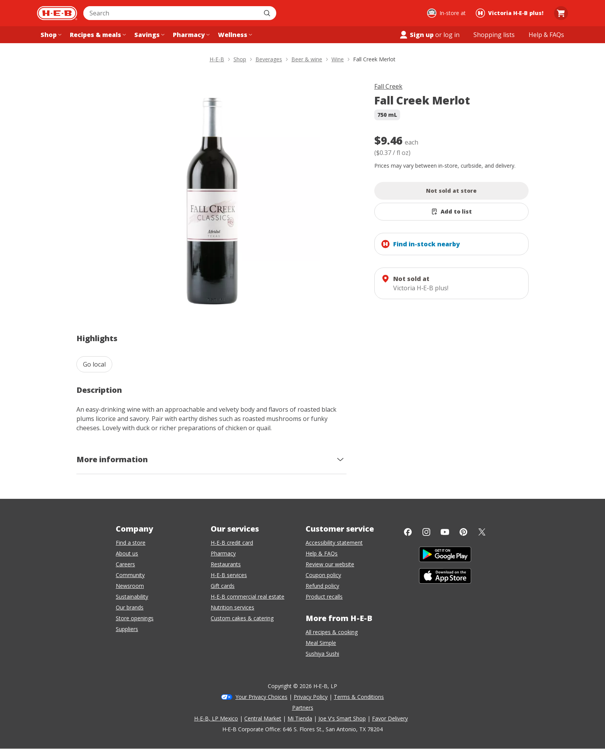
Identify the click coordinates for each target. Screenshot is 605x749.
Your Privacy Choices (261, 696)
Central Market (262, 718)
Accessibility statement (334, 542)
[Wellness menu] (234, 34)
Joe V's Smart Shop (342, 718)
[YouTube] (444, 531)
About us (127, 553)
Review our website (330, 564)
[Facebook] (407, 531)
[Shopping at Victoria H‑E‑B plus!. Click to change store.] (510, 13)
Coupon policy (323, 575)
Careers (125, 564)
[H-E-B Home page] (57, 13)
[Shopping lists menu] (494, 34)
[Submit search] (267, 13)
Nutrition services (232, 607)
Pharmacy (223, 553)
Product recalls (324, 596)
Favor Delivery (390, 718)
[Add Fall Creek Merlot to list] (451, 211)
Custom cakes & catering (242, 618)
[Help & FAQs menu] (546, 34)
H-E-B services (229, 575)
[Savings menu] (148, 34)
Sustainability (132, 596)
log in (451, 34)
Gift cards (223, 585)
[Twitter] (481, 531)
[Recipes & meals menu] (97, 34)
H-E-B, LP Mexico (216, 718)
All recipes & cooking (332, 632)
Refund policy (322, 585)
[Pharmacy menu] (190, 34)
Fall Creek (388, 86)
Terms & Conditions (359, 696)
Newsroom (130, 585)
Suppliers (127, 629)
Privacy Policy (311, 696)
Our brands (130, 607)
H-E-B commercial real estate (247, 596)
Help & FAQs (322, 553)
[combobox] (171, 13)
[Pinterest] (463, 531)
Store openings (135, 618)
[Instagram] (426, 531)
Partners (302, 707)
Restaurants (226, 564)
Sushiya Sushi (322, 653)
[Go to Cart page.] (561, 13)
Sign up (416, 34)
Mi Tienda (299, 718)
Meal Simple (321, 642)
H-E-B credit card (232, 542)
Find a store (130, 542)
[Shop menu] (50, 34)
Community (130, 575)
